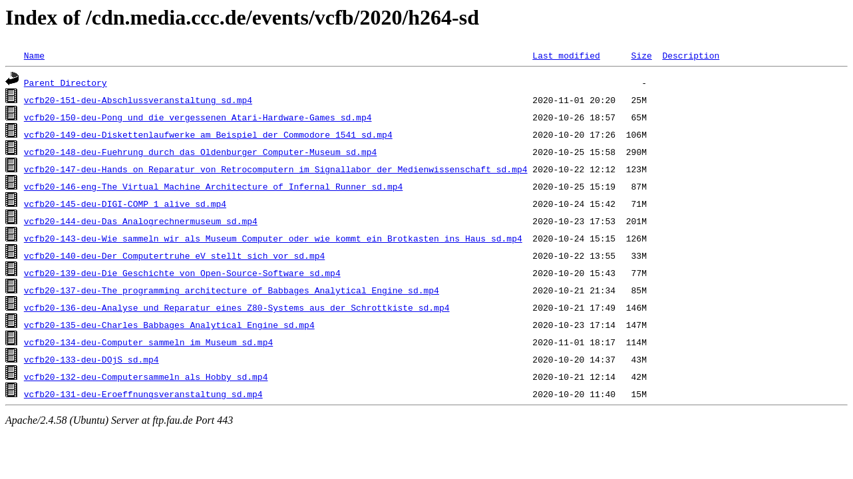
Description (690, 55)
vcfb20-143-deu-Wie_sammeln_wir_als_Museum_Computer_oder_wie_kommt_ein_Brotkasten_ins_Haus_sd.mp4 (273, 238)
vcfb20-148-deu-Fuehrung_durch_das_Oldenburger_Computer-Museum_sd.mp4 (200, 152)
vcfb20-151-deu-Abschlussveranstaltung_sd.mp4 (138, 100)
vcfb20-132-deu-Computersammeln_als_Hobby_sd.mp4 (146, 377)
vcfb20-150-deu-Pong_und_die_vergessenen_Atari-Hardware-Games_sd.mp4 (198, 117)
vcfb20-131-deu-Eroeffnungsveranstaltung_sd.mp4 (143, 394)
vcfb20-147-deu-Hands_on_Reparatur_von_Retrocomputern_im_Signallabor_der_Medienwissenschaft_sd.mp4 (276, 169)
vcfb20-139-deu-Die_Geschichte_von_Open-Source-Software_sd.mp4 (182, 273)
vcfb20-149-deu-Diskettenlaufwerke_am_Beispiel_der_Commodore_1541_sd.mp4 (208, 134)
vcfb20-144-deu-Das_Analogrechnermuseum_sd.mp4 (140, 221)
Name (34, 55)
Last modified (565, 55)
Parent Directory (65, 82)
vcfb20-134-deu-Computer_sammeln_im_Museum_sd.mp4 (148, 342)
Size (641, 55)
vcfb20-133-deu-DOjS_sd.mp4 (91, 359)
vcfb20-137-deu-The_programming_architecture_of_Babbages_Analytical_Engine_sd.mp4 (231, 290)
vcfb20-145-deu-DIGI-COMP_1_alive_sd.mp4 (125, 204)
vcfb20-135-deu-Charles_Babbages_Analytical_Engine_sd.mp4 (169, 325)
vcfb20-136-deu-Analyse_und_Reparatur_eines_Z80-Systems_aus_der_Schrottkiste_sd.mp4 (237, 307)
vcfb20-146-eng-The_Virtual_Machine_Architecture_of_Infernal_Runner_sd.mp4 (213, 186)
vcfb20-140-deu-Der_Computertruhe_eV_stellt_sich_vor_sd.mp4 (174, 255)
